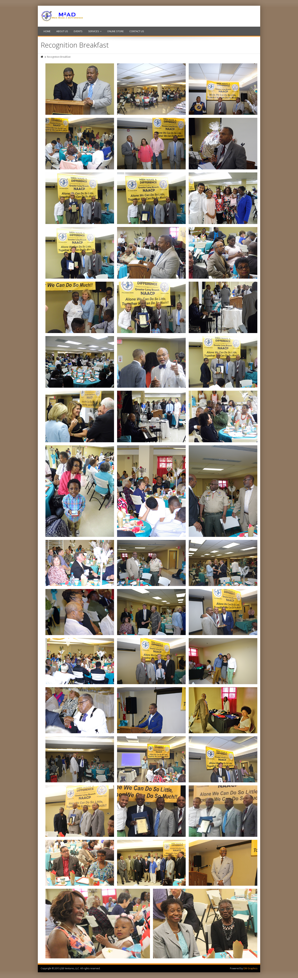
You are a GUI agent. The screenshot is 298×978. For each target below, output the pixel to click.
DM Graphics (250, 968)
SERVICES (94, 31)
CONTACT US (136, 31)
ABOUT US (62, 31)
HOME (47, 31)
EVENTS (78, 31)
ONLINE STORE (115, 31)
